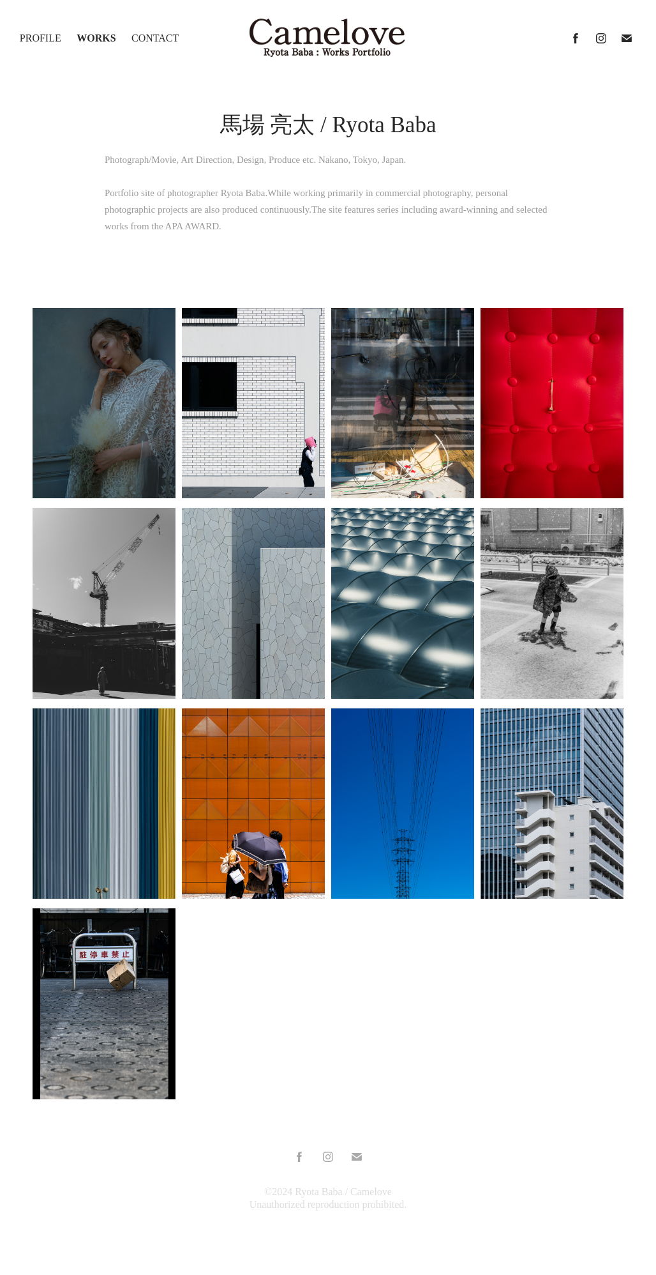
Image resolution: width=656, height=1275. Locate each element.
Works (96, 38)
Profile (40, 38)
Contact (155, 38)
